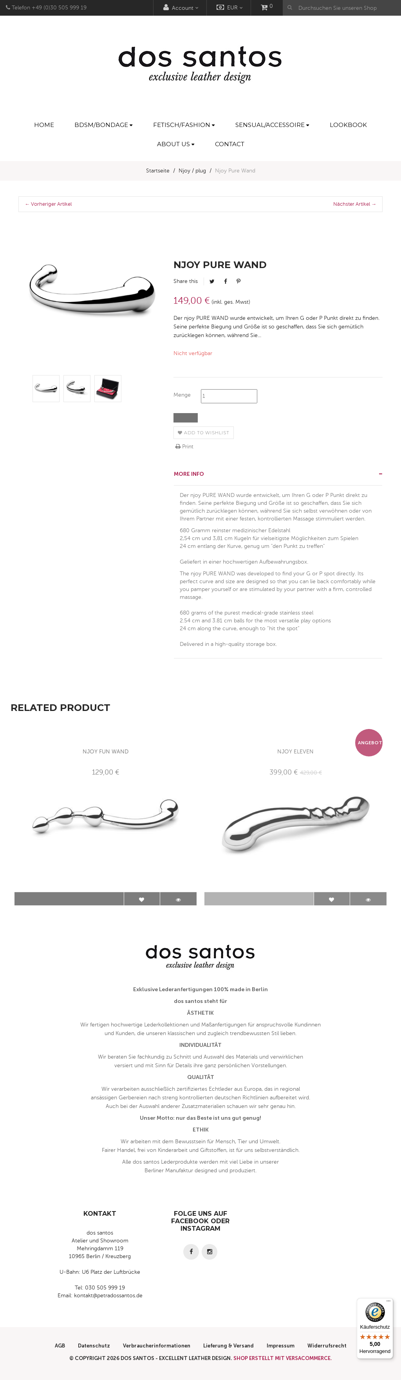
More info (189, 474)
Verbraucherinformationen (156, 1346)
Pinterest (238, 281)
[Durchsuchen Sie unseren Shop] (342, 8)
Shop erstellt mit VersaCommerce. (282, 1358)
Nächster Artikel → (354, 204)
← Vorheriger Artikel (48, 204)
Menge (182, 395)
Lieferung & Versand (228, 1346)
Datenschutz (94, 1346)
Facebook (225, 281)
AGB (60, 1346)
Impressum (280, 1346)
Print (184, 447)
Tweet (212, 281)
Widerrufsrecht (327, 1346)
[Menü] (388, 1302)
